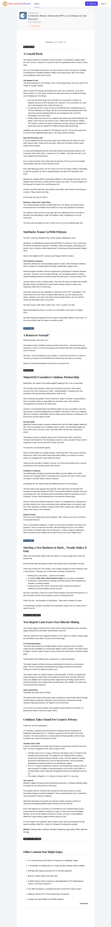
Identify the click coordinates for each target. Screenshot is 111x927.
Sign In (103, 4)
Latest (36, 4)
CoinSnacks (33, 13)
